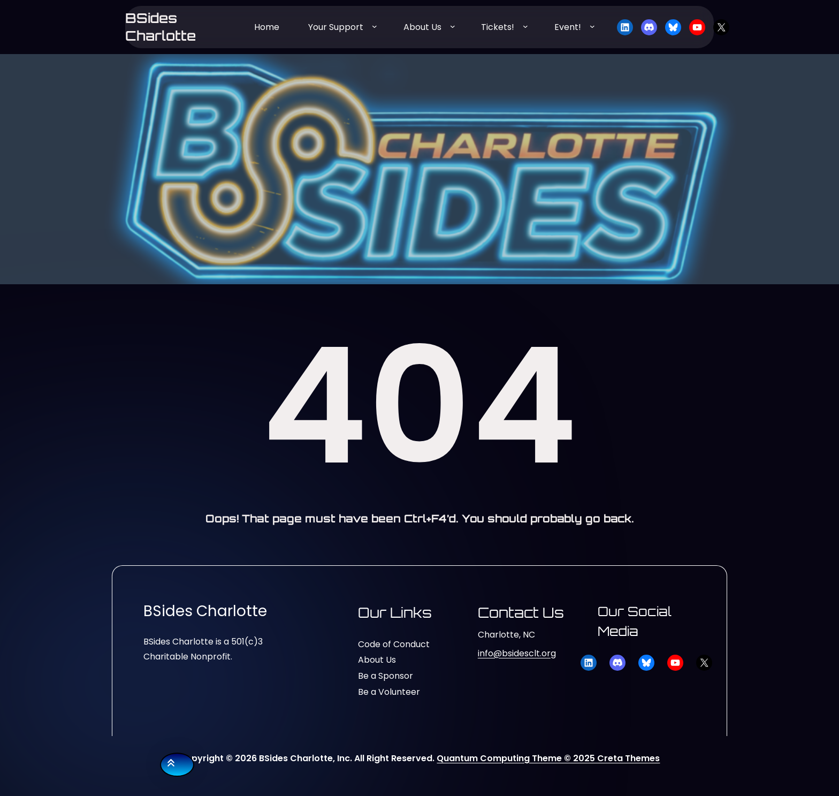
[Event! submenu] (592, 26)
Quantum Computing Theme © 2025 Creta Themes (548, 758)
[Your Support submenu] (374, 26)
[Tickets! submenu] (525, 26)
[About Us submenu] (452, 26)
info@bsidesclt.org (517, 653)
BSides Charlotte (160, 27)
